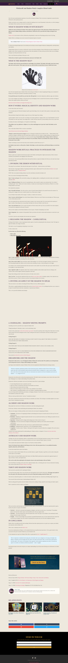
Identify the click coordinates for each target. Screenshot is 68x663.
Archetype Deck (28, 3)
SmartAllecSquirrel (35, 89)
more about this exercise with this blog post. (22, 355)
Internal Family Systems (37, 286)
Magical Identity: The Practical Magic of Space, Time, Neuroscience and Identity (33, 577)
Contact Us (45, 3)
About (22, 3)
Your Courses (56, 1)
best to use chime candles (37, 276)
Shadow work (11, 35)
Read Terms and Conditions (34, 662)
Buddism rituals (53, 168)
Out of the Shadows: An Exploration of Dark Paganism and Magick (30, 580)
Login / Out (51, 3)
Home (18, 3)
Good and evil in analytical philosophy (22, 582)
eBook (37, 3)
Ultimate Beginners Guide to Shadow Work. (34, 41)
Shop (33, 3)
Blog (41, 3)
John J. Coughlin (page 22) (42, 534)
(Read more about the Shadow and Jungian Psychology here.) (20, 102)
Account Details (50, 1)
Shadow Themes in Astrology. (26, 464)
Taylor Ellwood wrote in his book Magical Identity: (18, 131)
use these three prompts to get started (26, 330)
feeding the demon (22, 170)
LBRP (13, 179)
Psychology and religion (20, 585)
